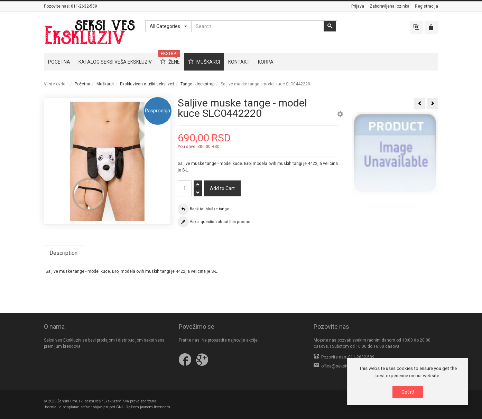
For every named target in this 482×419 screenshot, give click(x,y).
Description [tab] (63, 253)
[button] (340, 115)
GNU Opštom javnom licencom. (143, 407)
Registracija (426, 6)
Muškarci (105, 84)
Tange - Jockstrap (197, 84)
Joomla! (50, 407)
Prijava (357, 6)
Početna (82, 84)
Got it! (407, 392)
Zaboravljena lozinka (389, 6)
